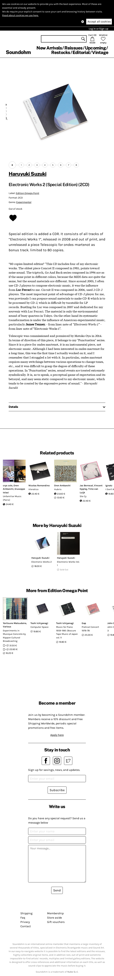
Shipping (26, 913)
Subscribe (57, 790)
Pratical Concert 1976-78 (90, 629)
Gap (84, 623)
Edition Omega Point (27, 193)
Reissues (73, 48)
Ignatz (108, 485)
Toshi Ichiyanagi (39, 623)
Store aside (54, 917)
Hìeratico (33, 489)
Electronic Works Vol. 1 (68, 563)
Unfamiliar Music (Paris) (12, 498)
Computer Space (39, 627)
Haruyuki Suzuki (27, 174)
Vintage (100, 52)
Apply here (57, 735)
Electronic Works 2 (41, 561)
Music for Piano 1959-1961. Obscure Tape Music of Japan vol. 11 (67, 632)
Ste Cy (83, 496)
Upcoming (95, 48)
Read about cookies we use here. (20, 15)
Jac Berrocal (86, 485)
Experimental (23, 202)
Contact (25, 926)
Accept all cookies (99, 21)
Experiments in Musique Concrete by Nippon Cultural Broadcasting (14, 636)
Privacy (25, 922)
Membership (55, 913)
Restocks (60, 52)
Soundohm (18, 52)
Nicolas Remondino (39, 485)
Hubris (58, 489)
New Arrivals (49, 48)
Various (7, 626)
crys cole (7, 485)
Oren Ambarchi (62, 485)
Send (57, 890)
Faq (22, 917)
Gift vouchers (56, 922)
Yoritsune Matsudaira (14, 623)
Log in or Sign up (98, 28)
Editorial (81, 52)
